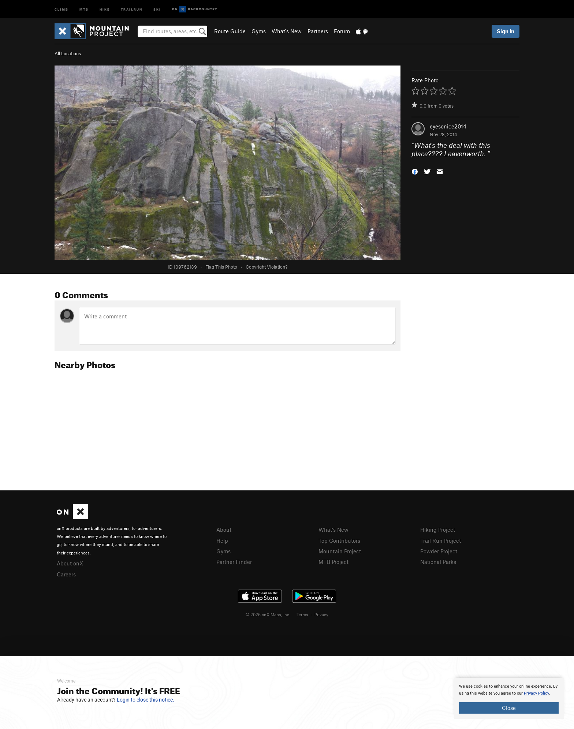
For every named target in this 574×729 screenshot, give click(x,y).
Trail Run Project (440, 540)
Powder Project (438, 551)
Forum (342, 31)
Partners (318, 31)
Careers (66, 574)
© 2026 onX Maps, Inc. (268, 614)
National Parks (438, 561)
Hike (105, 9)
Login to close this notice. (145, 700)
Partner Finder (234, 561)
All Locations (68, 53)
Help (222, 540)
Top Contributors (339, 540)
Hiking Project (437, 529)
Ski (157, 9)
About (223, 529)
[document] (509, 698)
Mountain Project (339, 551)
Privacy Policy (536, 693)
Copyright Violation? (266, 267)
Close (509, 707)
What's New (287, 31)
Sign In (505, 31)
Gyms (258, 31)
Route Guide (230, 31)
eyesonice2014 (448, 126)
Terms (302, 614)
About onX (70, 563)
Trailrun (131, 9)
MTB (84, 9)
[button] (414, 171)
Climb (61, 9)
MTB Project (333, 561)
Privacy (321, 614)
